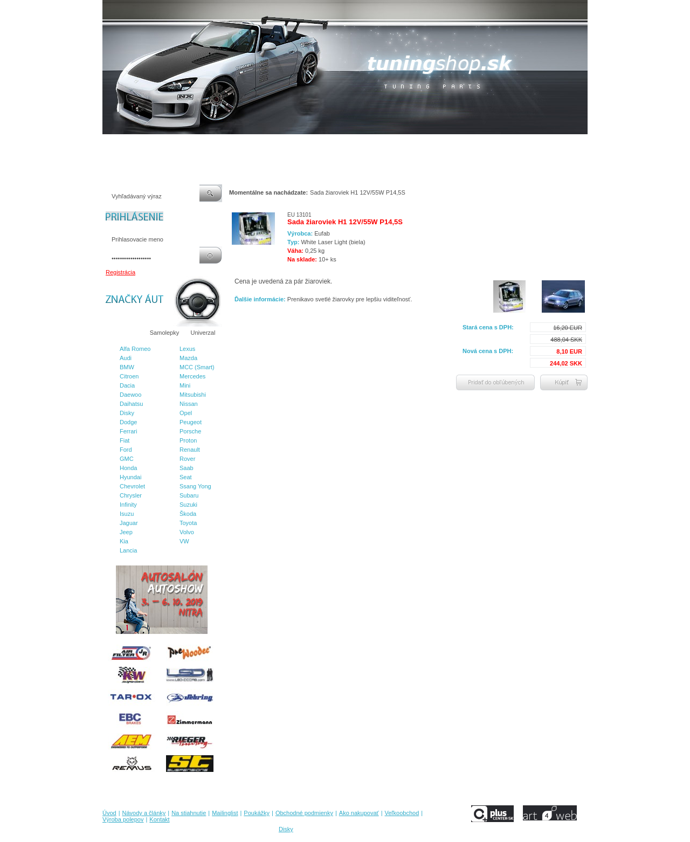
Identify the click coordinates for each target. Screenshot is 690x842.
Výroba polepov (476, 145)
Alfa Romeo (135, 349)
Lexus (187, 349)
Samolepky (164, 332)
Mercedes (192, 376)
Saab (187, 468)
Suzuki (188, 504)
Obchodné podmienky (324, 145)
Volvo (187, 532)
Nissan (189, 404)
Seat (186, 477)
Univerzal (203, 332)
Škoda (188, 513)
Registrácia (120, 272)
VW (184, 541)
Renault (190, 449)
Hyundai (130, 477)
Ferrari (128, 431)
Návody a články (148, 145)
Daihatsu (131, 404)
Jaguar (129, 523)
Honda (128, 468)
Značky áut (124, 332)
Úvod (109, 145)
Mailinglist (237, 145)
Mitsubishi (193, 394)
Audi (126, 358)
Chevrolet (132, 486)
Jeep (126, 532)
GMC (127, 458)
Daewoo (130, 394)
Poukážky (272, 145)
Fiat (124, 440)
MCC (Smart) (197, 367)
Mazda (188, 358)
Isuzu (127, 513)
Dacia (127, 385)
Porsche (190, 431)
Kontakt (517, 145)
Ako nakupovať (382, 145)
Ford (126, 449)
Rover (187, 458)
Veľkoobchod (428, 145)
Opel (186, 413)
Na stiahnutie (196, 145)
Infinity (128, 504)
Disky (127, 413)
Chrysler (131, 495)
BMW (127, 367)
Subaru (189, 495)
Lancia (128, 550)
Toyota (188, 523)
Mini (185, 385)
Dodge (128, 422)
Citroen (129, 376)
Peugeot (191, 422)
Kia (124, 541)
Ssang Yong (195, 486)
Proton (188, 440)
